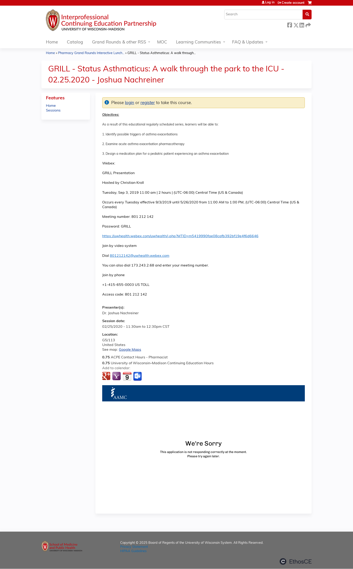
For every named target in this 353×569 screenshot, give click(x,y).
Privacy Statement (134, 547)
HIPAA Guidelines (133, 551)
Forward (307, 24)
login (129, 103)
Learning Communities (198, 42)
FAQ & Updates (247, 42)
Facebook (289, 24)
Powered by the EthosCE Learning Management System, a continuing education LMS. (296, 561)
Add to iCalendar (127, 376)
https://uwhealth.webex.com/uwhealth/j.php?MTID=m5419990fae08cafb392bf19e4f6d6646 (180, 236)
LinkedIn (301, 24)
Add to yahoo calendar (117, 376)
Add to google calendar (106, 376)
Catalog (75, 42)
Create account (293, 3)
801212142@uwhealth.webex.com (139, 256)
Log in (269, 2)
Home (52, 42)
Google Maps (130, 350)
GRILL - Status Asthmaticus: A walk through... (161, 53)
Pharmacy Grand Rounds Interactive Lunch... (91, 53)
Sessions (53, 110)
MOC (162, 42)
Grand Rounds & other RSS (119, 42)
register (147, 103)
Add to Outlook (138, 376)
